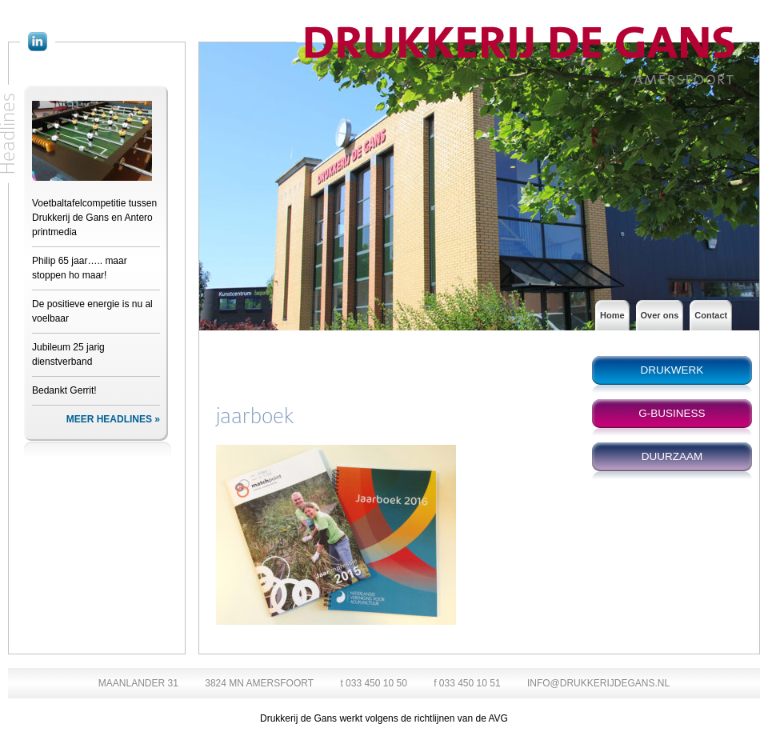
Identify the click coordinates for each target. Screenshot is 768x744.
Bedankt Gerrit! (64, 390)
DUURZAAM (672, 456)
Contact (710, 315)
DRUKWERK (672, 370)
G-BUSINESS (671, 413)
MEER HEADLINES (109, 419)
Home (612, 315)
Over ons (660, 315)
